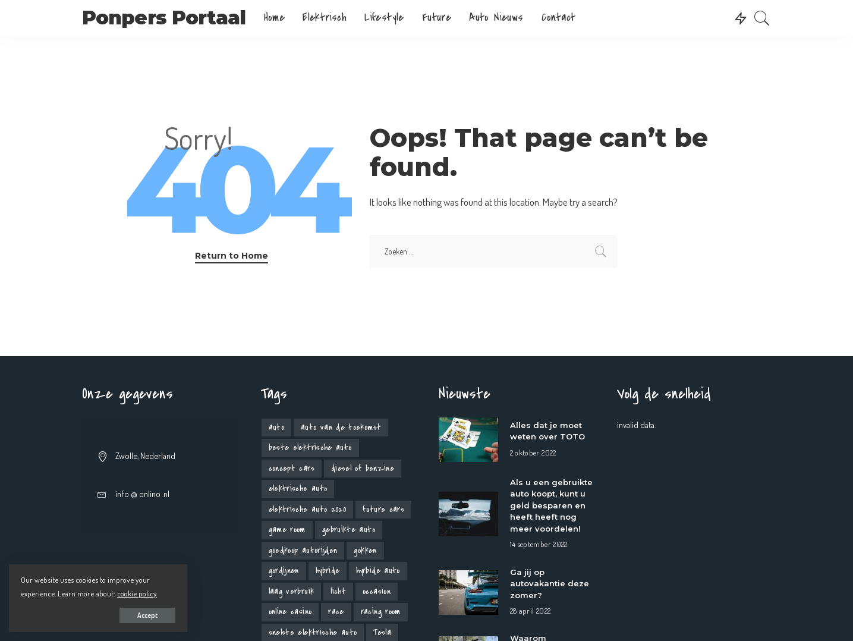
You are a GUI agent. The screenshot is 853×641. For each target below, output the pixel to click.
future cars (383, 509)
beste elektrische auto (310, 447)
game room (287, 529)
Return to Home (231, 255)
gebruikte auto (348, 529)
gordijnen (284, 570)
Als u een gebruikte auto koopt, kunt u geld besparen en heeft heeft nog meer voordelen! (551, 505)
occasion (377, 591)
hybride (328, 570)
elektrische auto (298, 488)
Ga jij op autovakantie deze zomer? (549, 583)
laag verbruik (291, 591)
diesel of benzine (362, 468)
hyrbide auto (377, 570)
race (336, 611)
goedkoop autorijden (303, 550)
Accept (147, 615)
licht (338, 591)
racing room (381, 611)
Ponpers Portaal (164, 17)
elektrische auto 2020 (308, 509)
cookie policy (137, 593)
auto (276, 427)
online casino (290, 611)
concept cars (291, 468)
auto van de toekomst (341, 427)
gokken (365, 550)
